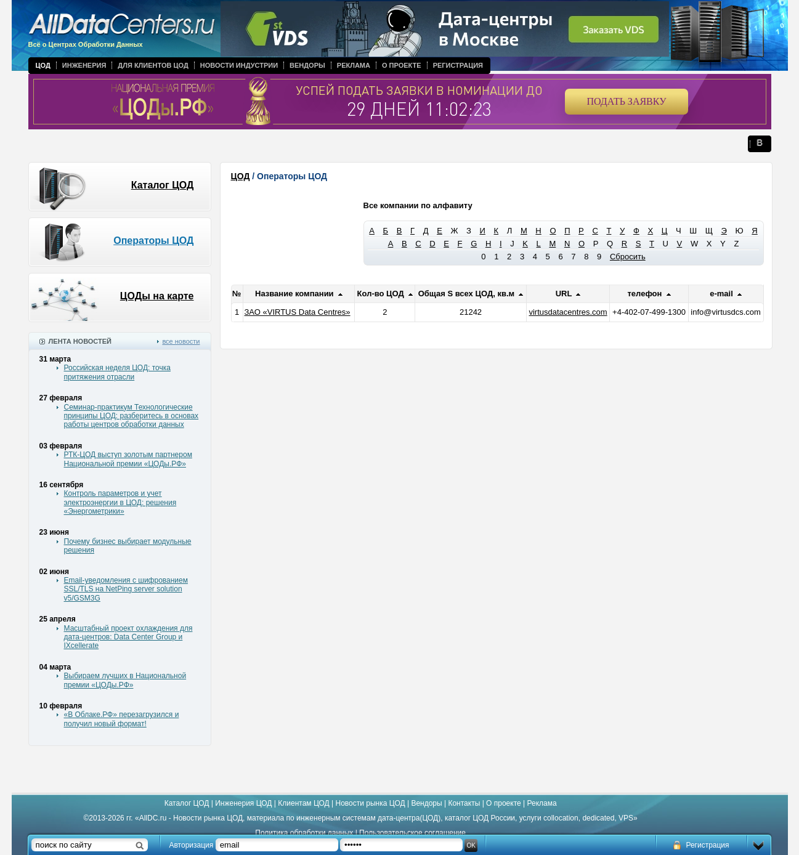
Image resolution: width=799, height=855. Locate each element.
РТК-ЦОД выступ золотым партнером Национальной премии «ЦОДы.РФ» (128, 459)
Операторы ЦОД (153, 240)
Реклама (353, 65)
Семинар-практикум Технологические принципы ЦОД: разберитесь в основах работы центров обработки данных (131, 416)
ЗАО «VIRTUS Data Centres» (298, 312)
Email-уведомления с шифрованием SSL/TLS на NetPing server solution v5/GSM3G (126, 589)
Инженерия (84, 65)
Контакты (464, 803)
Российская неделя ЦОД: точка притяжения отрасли (117, 372)
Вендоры (307, 65)
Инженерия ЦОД (243, 803)
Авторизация (191, 845)
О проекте (401, 65)
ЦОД (43, 65)
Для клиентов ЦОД (153, 65)
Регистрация (458, 65)
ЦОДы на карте (157, 296)
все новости (181, 341)
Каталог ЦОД (162, 185)
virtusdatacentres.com (568, 312)
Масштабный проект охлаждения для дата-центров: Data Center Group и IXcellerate (128, 637)
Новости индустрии (239, 65)
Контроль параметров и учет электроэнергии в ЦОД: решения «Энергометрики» (120, 502)
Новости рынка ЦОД (370, 803)
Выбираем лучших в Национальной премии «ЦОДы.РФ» (125, 680)
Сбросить (628, 256)
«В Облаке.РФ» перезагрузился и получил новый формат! (121, 718)
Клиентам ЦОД (303, 803)
